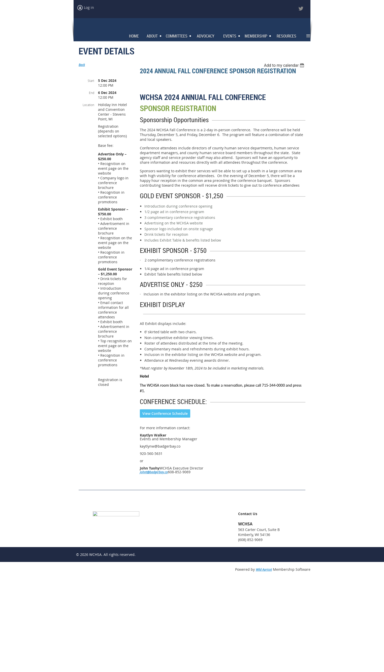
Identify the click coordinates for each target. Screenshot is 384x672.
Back (82, 68)
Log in (89, 7)
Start (91, 84)
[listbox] (284, 69)
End (91, 96)
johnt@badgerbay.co (154, 565)
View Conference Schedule (165, 506)
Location (88, 109)
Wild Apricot (264, 662)
